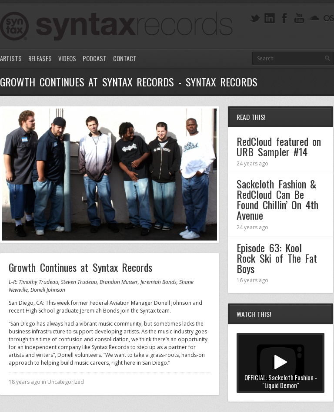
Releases (40, 58)
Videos (67, 58)
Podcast (95, 58)
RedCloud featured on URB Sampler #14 (279, 146)
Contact (125, 58)
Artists (11, 58)
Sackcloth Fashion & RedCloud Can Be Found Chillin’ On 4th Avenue (277, 199)
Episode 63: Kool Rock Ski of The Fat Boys (277, 258)
